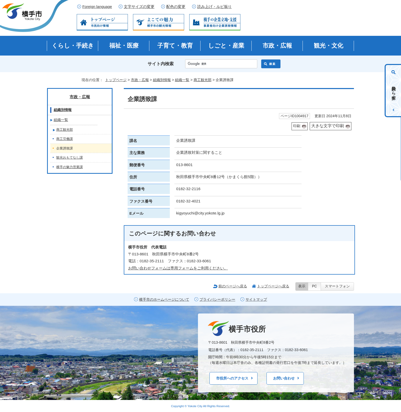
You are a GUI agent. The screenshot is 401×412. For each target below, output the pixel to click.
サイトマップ (256, 299)
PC (314, 286)
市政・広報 (277, 45)
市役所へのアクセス (232, 378)
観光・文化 (328, 45)
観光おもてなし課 (69, 157)
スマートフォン (337, 286)
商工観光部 (202, 80)
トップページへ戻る (273, 286)
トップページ (116, 80)
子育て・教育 (175, 45)
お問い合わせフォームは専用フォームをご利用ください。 (178, 268)
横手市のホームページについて (164, 299)
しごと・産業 (226, 45)
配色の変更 (175, 7)
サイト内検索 (161, 63)
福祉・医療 (124, 45)
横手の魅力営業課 (69, 167)
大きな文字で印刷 (327, 126)
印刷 (296, 126)
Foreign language (97, 7)
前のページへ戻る (232, 286)
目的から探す (394, 90)
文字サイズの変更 (139, 7)
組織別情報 (162, 80)
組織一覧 (182, 80)
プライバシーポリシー (217, 299)
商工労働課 (64, 139)
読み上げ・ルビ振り (214, 7)
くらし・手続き (73, 45)
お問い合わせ (284, 378)
